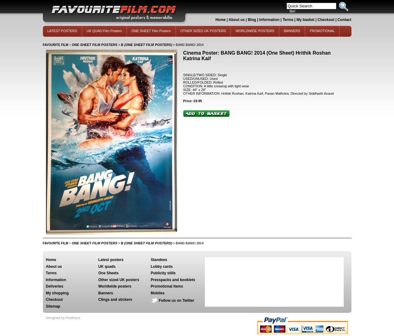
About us (237, 20)
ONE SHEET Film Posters (151, 31)
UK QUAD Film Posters (104, 31)
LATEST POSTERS (62, 31)
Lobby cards (162, 266)
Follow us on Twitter (176, 300)
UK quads (107, 266)
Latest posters (111, 260)
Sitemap (53, 306)
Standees (159, 260)
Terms (288, 20)
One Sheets (108, 273)
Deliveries (55, 286)
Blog (252, 20)
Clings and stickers (115, 299)
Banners (105, 293)
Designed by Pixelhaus (63, 318)
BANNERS (292, 31)
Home (220, 20)
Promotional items (167, 286)
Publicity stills (163, 273)
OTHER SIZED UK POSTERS (203, 31)
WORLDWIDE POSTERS (254, 31)
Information (269, 20)
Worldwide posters (114, 286)
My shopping (57, 293)
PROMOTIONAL (322, 31)
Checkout (326, 20)
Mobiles (158, 293)
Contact (344, 20)
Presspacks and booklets (173, 280)
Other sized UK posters (118, 280)
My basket (305, 20)
